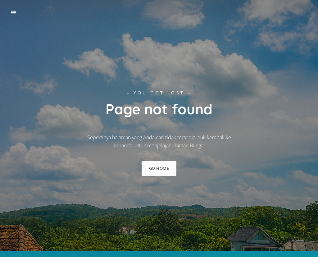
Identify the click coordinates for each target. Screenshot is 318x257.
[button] (13, 12)
